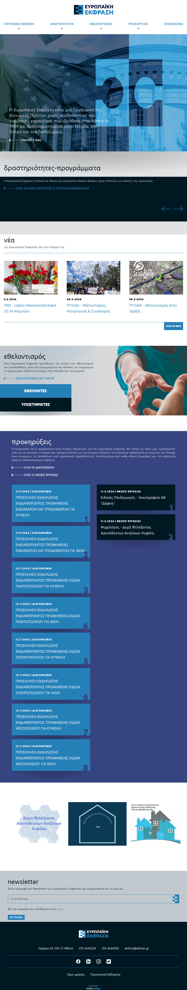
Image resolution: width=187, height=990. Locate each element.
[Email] (93, 895)
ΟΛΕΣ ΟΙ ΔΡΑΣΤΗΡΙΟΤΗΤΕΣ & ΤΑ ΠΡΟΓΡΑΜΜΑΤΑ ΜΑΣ (52, 188)
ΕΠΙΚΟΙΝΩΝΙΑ (173, 24)
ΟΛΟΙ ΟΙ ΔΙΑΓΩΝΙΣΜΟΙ (38, 467)
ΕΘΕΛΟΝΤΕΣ (35, 390)
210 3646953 (110, 945)
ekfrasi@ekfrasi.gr (137, 945)
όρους (61, 905)
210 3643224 (87, 945)
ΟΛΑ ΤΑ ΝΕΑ (173, 326)
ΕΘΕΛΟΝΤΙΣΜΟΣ (101, 24)
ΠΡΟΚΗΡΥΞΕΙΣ (138, 24)
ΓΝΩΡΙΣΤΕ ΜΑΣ (31, 140)
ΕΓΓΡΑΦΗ (16, 914)
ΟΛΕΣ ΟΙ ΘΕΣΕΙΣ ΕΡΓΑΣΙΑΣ (40, 475)
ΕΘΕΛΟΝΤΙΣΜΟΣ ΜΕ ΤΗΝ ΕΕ (35, 378)
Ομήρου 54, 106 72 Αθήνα (55, 945)
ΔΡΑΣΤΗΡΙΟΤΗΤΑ (62, 24)
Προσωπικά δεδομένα (105, 971)
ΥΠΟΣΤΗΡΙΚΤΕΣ (35, 404)
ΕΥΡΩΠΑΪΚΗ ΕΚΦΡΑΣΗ (19, 24)
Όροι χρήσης (76, 971)
